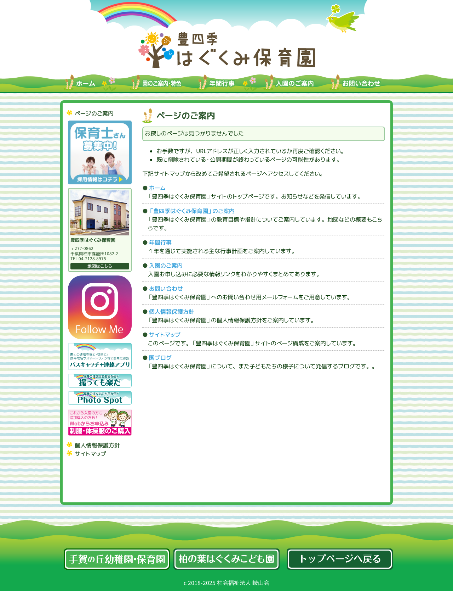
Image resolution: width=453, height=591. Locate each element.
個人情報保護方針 (97, 445)
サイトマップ (90, 454)
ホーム (157, 188)
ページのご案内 (94, 113)
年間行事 (160, 242)
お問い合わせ (166, 288)
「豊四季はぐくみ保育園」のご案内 (192, 211)
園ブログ (160, 358)
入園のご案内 (166, 265)
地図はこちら (99, 266)
